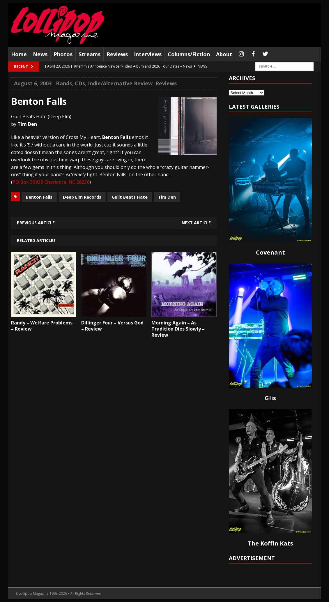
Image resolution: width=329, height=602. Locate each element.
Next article (196, 222)
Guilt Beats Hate (130, 197)
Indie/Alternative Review (120, 83)
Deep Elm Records (82, 197)
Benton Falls (39, 197)
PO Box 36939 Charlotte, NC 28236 (51, 182)
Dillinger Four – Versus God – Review (112, 325)
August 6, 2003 (33, 83)
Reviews (117, 54)
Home (19, 54)
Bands (64, 83)
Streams (89, 54)
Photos (63, 54)
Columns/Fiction (189, 54)
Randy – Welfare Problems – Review (41, 325)
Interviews (148, 54)
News (40, 54)
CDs (80, 83)
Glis (270, 398)
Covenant (270, 252)
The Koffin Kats (270, 543)
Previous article (36, 222)
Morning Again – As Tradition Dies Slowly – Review (178, 328)
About (224, 54)
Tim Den (167, 197)
